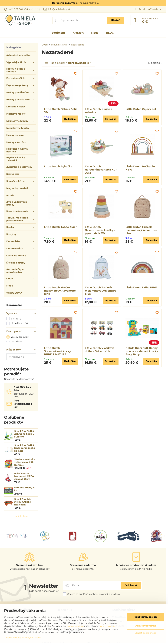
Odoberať (131, 585)
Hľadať (115, 20)
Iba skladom (15, 341)
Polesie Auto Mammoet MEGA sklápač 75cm (24, 476)
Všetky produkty (17, 337)
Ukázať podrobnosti (145, 632)
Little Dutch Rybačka (58, 166)
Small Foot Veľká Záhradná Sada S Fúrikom (24, 434)
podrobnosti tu (75, 626)
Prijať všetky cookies (145, 616)
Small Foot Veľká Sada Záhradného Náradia (24, 448)
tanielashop (21, 516)
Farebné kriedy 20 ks (25, 489)
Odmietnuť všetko (145, 625)
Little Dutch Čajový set (140, 109)
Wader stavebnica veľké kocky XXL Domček (24, 462)
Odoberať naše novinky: (44, 590)
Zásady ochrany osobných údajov (22, 637)
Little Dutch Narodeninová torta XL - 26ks (101, 169)
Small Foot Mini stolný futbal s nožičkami (23, 502)
